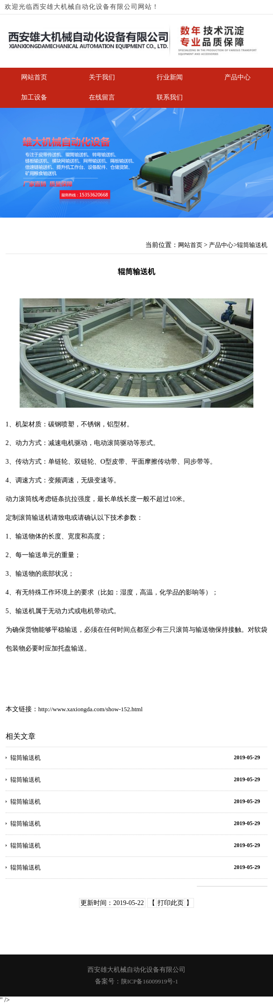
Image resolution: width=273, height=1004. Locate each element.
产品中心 (237, 77)
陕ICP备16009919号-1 (149, 981)
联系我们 (170, 97)
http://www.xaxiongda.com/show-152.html (90, 709)
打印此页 (171, 902)
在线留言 (102, 97)
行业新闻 (170, 77)
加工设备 (34, 97)
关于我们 (102, 77)
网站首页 (34, 77)
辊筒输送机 (252, 244)
